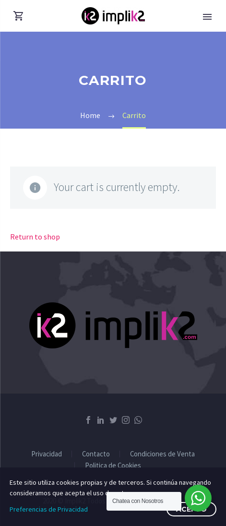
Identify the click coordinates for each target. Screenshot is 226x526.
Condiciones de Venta (162, 454)
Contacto (96, 454)
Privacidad (46, 454)
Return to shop (35, 236)
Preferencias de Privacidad (49, 509)
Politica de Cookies (113, 465)
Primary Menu (207, 17)
